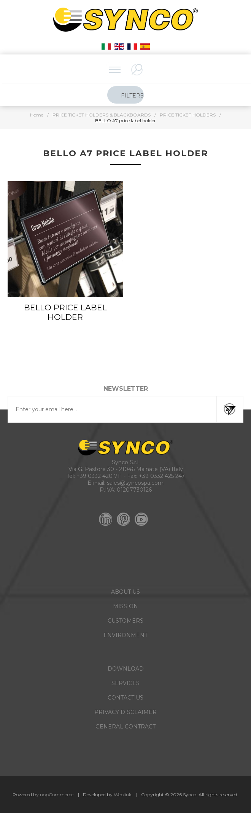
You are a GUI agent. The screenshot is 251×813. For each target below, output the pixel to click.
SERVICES (125, 683)
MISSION (125, 606)
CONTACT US (125, 697)
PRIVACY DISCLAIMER (125, 712)
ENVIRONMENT (125, 635)
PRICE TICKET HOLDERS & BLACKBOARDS (101, 115)
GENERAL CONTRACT (125, 726)
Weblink (123, 794)
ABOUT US (125, 591)
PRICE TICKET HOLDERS (188, 115)
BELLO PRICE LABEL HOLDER (65, 312)
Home (36, 115)
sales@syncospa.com (135, 482)
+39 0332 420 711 (99, 476)
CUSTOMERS (125, 620)
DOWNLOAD (126, 668)
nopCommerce (56, 794)
